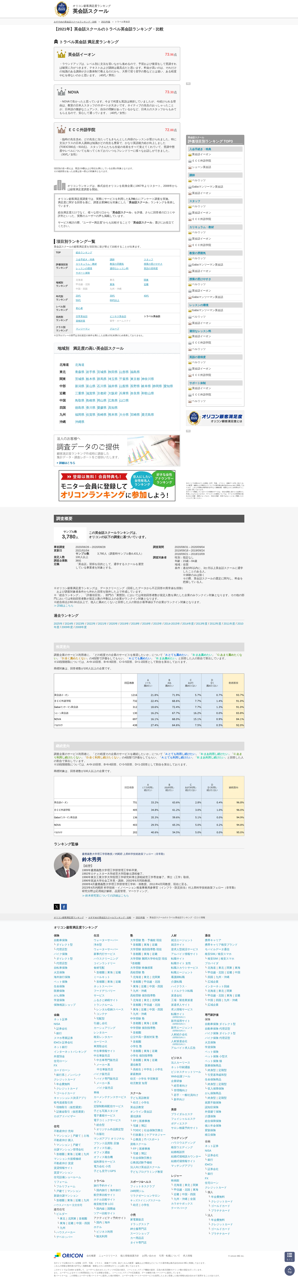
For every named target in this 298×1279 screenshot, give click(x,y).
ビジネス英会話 (118, 316)
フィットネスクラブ (142, 1186)
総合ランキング (84, 252)
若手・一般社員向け (186, 1094)
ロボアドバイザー (65, 1116)
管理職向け (180, 1090)
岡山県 (102, 400)
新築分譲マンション (66, 1195)
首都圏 (60, 1154)
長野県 (135, 386)
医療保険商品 (213, 1065)
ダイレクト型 (64, 944)
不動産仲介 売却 (64, 1131)
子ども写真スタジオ (106, 1110)
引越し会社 (100, 1023)
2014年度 (188, 623)
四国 (210, 977)
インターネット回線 (217, 986)
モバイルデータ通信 (217, 949)
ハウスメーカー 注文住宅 (68, 1205)
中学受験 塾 (137, 1018)
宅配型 (100, 1018)
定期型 (222, 1070)
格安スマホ (227, 958)
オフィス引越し (103, 1147)
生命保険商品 (213, 1079)
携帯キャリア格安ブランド (221, 944)
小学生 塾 (136, 1046)
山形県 (124, 372)
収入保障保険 (216, 1088)
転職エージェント (182, 972)
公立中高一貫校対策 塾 (144, 1036)
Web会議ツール (180, 1076)
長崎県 (102, 414)
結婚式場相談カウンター (186, 1156)
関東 (146, 280)
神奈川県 (148, 379)
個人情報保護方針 (129, 1255)
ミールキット (102, 977)
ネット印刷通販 (180, 1067)
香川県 (90, 407)
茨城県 (79, 379)
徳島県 (79, 407)
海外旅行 (115, 1190)
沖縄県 (79, 421)
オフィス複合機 (103, 1157)
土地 (86, 1135)
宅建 (135, 1125)
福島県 (135, 372)
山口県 (124, 400)
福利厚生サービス (104, 1161)
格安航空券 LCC (104, 1203)
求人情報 (187, 1255)
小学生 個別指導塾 (141, 1055)
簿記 (144, 1125)
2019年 (124, 623)
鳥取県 (79, 400)
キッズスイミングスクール (145, 1200)
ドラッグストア (139, 1224)
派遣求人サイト (180, 1004)
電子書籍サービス (104, 1115)
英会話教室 (137, 1107)
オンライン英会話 (141, 1111)
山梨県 (124, 386)
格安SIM (213, 958)
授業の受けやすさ (153, 264)
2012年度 (215, 623)
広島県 (113, 400)
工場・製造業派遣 (182, 1000)
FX (55, 1065)
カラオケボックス (182, 1203)
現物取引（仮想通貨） (70, 1107)
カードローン (62, 1070)
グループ (114, 328)
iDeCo (208, 1164)
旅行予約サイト (103, 1185)
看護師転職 (178, 977)
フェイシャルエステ (183, 1118)
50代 (78, 300)
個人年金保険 (213, 1125)
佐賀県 (90, 414)
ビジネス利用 (104, 1231)
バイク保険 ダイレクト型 (220, 1033)
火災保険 (59, 972)
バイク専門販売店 (107, 1078)
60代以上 (114, 300)
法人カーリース (180, 1062)
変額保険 (210, 1130)
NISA (57, 1023)
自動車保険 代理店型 (217, 1028)
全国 (193, 1198)
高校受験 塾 (137, 972)
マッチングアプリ (182, 1165)
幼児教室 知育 (138, 1083)
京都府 (102, 393)
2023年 (80, 623)
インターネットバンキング (70, 1051)
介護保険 (210, 1116)
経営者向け (180, 1085)
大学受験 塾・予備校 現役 (146, 940)
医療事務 (144, 1120)
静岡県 (157, 386)
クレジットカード (65, 1079)
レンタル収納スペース (110, 1009)
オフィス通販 (102, 1152)
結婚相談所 (178, 1152)
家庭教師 (135, 1074)
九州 (86, 1154)
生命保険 (59, 986)
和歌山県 (148, 393)
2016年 (146, 623)
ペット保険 (60, 981)
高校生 (137, 1069)
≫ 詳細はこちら (64, 605)
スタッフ (148, 259)
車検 (96, 1092)
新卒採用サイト (180, 1022)
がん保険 (59, 995)
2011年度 (229, 623)
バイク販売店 (102, 1074)
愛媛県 (102, 407)
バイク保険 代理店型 (217, 1037)
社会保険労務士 (153, 1130)
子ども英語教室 (139, 1097)
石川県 (102, 386)
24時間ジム (137, 1190)
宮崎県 (135, 414)
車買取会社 (100, 1046)
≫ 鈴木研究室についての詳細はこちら (105, 895)
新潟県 (79, 386)
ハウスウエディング (183, 1142)
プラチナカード (220, 1210)
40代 (146, 295)
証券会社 (61, 1028)
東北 (62, 1218)
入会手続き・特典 (85, 259)
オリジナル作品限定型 (110, 1129)
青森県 (79, 372)
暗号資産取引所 (63, 1102)
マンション (63, 1135)
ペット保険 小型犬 (216, 1056)
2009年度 (67, 627)
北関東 (72, 1218)
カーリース (100, 1041)
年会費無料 (63, 1084)
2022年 (91, 623)
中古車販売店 (102, 1055)
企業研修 (176, 1081)
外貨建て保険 (213, 1111)
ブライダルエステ (182, 1114)
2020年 (113, 623)
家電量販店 (137, 1219)
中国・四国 (83, 1223)
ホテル (98, 1227)
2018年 (135, 623)
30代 (112, 295)
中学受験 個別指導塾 (143, 1027)
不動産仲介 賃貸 (64, 1163)
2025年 (58, 623)
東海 (112, 284)
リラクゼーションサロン (145, 1195)
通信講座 (135, 1116)
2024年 (69, 623)
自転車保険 (60, 967)
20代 (78, 295)
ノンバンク (74, 1074)
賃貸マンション (63, 1172)
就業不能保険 (213, 1102)
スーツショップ (139, 1233)
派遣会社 (176, 995)
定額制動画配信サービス (109, 1106)
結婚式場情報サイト (183, 1161)
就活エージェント (182, 940)
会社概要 (91, 1255)
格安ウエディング (182, 1147)
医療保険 (59, 990)
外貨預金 (59, 1056)
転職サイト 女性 (181, 963)
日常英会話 (81, 316)
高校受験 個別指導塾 (143, 995)
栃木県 (90, 379)
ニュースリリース (108, 1255)
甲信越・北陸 (152, 981)
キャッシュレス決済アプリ (70, 1097)
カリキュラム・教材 (86, 264)
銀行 (59, 1033)
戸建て (77, 1135)
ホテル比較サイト (104, 1199)
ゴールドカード (65, 1093)
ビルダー (61, 1213)
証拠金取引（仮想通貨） (71, 1111)
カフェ (98, 1101)
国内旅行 (101, 1190)
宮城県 (102, 372)
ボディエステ (179, 1123)
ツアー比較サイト (104, 1213)
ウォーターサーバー (106, 940)
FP (134, 1120)
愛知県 (168, 386)
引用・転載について (169, 1255)
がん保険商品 (213, 1093)
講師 (112, 259)
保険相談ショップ (65, 1004)
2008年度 (81, 627)
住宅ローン (60, 1061)
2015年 (157, 623)
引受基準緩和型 (217, 1074)
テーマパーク (179, 1208)
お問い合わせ (149, 1255)
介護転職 (176, 981)
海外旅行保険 (62, 977)
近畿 (146, 284)
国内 (99, 1222)
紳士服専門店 (138, 1228)
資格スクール (138, 1144)
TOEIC (137, 1130)
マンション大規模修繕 (67, 1158)
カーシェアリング (104, 1027)
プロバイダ (211, 963)
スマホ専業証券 (63, 1037)
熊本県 (113, 414)
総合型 (100, 1124)
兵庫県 (124, 393)
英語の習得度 (151, 268)
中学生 (148, 1069)
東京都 (135, 379)
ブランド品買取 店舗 (106, 1143)
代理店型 (61, 949)
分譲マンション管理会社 (69, 1149)
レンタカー (100, 1032)
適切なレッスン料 (119, 268)
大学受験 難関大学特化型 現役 (148, 958)
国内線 (100, 1208)
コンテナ (101, 1013)
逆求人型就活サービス (184, 949)
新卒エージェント (182, 1029)
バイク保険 (60, 953)
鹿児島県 (148, 414)
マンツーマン (83, 328)
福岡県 (79, 414)
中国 (237, 972)
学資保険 (59, 1000)
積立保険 (210, 1134)
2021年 (102, 623)
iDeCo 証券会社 (63, 1042)
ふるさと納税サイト (106, 1000)
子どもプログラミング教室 (146, 1171)
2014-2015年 (172, 623)
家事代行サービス (104, 953)
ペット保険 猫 (213, 1061)
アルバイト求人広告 (183, 1047)
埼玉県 (113, 379)
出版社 (100, 1133)
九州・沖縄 (140, 990)
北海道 (79, 364)
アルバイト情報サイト (184, 953)
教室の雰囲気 (117, 264)
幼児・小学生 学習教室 (144, 1078)
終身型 (212, 1070)
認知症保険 (211, 1107)
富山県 (90, 386)
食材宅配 (99, 967)
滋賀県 (90, 393)
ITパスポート (152, 1139)
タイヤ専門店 (138, 1242)
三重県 (79, 393)
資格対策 (80, 320)
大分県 (124, 414)
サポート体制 (83, 273)
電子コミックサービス (107, 1120)
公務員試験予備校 (141, 1162)
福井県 (113, 386)
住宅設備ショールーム (67, 1177)
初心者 (79, 308)
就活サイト (178, 944)
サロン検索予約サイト (184, 1127)
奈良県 (135, 393)
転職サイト (178, 958)
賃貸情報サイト (63, 1167)
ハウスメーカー (65, 1232)
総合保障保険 (213, 1120)
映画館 (175, 1180)
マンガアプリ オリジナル (109, 1138)
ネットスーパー (103, 986)
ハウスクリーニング (106, 958)
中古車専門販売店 (107, 1060)
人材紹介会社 (179, 1035)
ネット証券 (60, 1019)
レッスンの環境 (84, 268)
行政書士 (138, 1134)
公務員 (137, 1139)
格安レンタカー (103, 1036)
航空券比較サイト (104, 1194)
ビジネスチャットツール (186, 1071)
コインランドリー (104, 963)
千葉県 (124, 379)
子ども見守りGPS (105, 1171)
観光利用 (101, 1236)
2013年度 (201, 623)
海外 (107, 1222)
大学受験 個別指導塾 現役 (146, 949)
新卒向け (179, 1099)
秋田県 (113, 372)
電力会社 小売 (102, 1166)
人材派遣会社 (179, 1042)
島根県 (90, 400)
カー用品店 (137, 1237)
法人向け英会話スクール (145, 1167)
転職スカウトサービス (184, 967)
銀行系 (60, 1074)
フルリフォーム (65, 1186)
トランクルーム (103, 1004)
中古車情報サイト (104, 1050)
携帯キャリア (213, 940)
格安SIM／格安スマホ (218, 953)
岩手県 (90, 372)
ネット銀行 (60, 1047)
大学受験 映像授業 (141, 967)
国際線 (111, 1208)
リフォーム (60, 1181)
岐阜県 (146, 386)
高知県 (113, 407)
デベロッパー (64, 1236)
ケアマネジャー (156, 1134)
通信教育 (135, 1064)
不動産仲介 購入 (64, 1140)
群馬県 (102, 379)
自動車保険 (60, 940)
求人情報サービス (182, 1009)
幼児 (135, 1102)
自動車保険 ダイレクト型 (220, 1023)
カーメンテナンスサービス (110, 1097)
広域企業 (213, 981)
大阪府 (113, 393)
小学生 (159, 1069)
